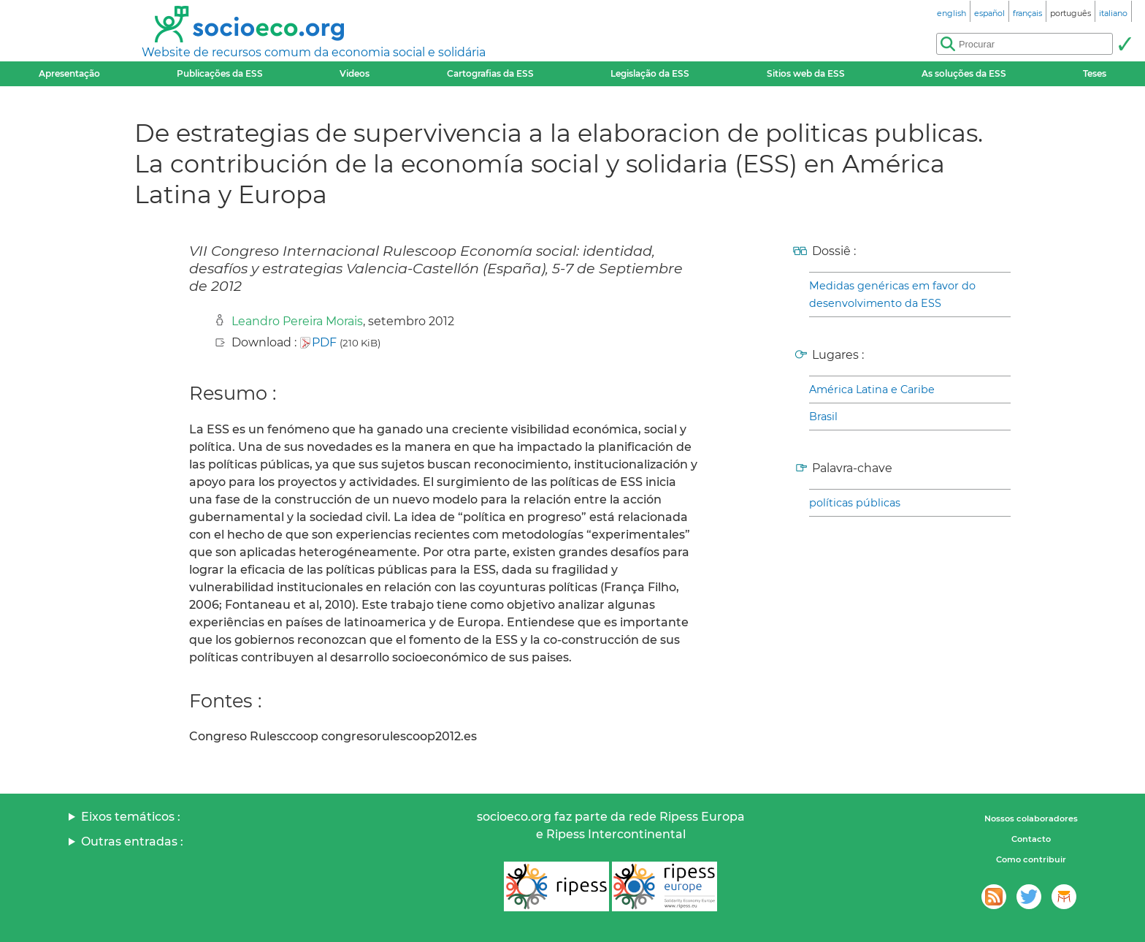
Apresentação (69, 73)
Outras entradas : (132, 841)
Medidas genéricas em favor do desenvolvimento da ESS (892, 294)
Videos (354, 73)
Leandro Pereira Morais (297, 321)
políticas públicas (854, 502)
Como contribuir (1031, 859)
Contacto (1031, 839)
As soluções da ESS (964, 73)
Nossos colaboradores (1031, 818)
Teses (1094, 73)
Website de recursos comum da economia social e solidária (314, 52)
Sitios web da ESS (806, 73)
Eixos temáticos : (130, 817)
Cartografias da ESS (490, 73)
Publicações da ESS (220, 73)
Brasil (823, 416)
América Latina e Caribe (872, 389)
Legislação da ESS (649, 73)
